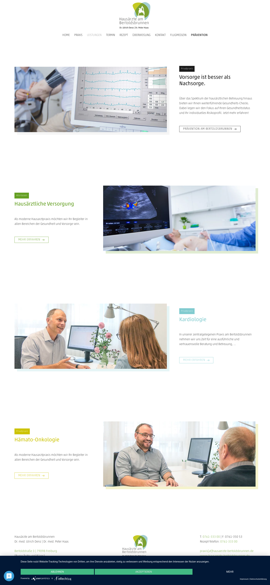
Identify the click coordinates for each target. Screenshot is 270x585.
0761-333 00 (211, 537)
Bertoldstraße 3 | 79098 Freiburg (35, 551)
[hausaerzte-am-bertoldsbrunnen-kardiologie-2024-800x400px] (90, 336)
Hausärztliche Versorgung (44, 204)
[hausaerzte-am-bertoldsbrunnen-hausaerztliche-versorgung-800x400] (179, 218)
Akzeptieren (143, 571)
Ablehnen (57, 571)
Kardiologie (192, 320)
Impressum (244, 579)
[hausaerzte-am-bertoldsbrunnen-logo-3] (135, 15)
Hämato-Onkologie (36, 440)
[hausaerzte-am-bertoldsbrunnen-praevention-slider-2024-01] (90, 99)
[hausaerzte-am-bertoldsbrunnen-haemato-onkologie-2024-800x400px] (179, 454)
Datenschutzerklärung (258, 579)
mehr (229, 571)
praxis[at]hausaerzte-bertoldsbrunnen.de (226, 551)
